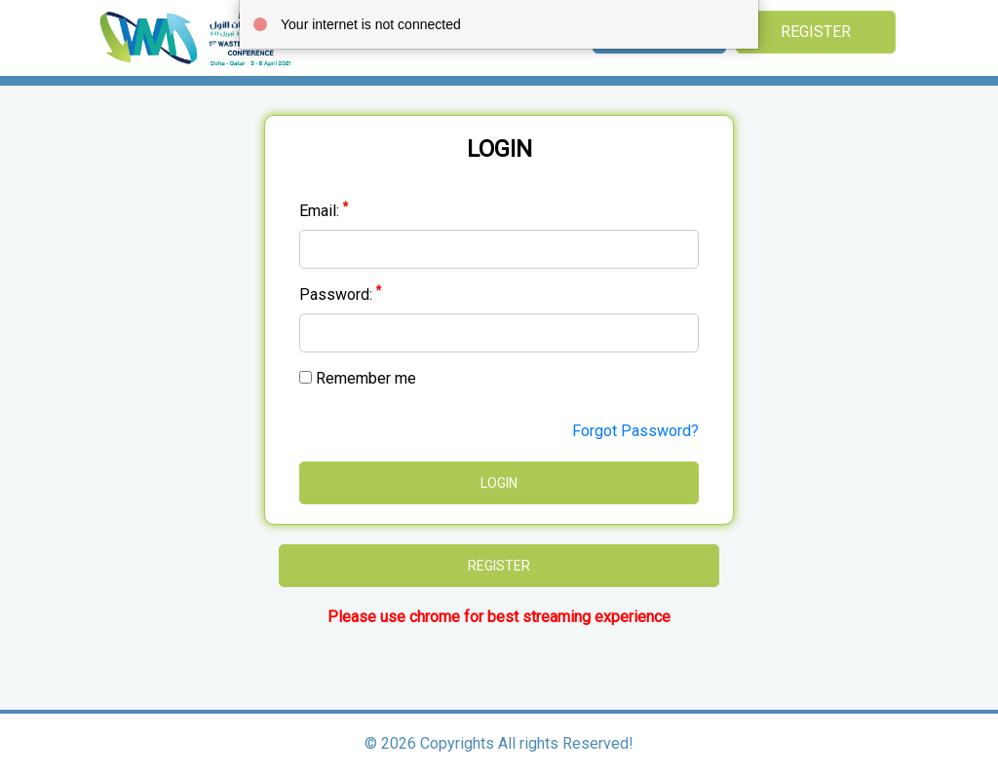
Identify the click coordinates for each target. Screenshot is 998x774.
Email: (323, 210)
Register (816, 31)
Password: (340, 294)
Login (499, 483)
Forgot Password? (635, 431)
